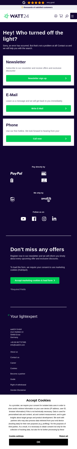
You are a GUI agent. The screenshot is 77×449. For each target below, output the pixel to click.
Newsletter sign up (37, 78)
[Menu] (73, 16)
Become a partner (17, 374)
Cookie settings (16, 438)
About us (14, 352)
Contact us (14, 357)
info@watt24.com (17, 345)
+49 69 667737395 (18, 342)
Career (13, 363)
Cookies (13, 368)
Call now (37, 138)
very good (50, 2)
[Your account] (56, 16)
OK (38, 443)
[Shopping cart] (60, 16)
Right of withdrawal (18, 385)
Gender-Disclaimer (18, 390)
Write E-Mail (37, 108)
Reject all (63, 438)
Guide (12, 379)
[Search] (66, 16)
